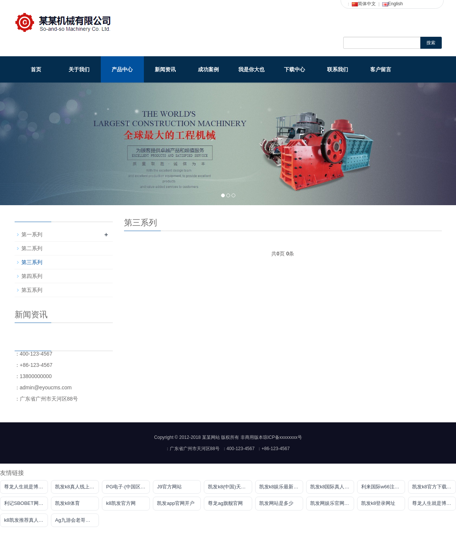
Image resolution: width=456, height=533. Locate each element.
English (392, 3)
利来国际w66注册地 (382, 486)
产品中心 (122, 69)
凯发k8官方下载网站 (434, 486)
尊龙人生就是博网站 (434, 503)
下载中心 (294, 69)
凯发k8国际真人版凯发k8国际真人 (332, 486)
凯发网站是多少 (276, 503)
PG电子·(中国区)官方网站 (128, 486)
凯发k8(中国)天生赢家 (230, 486)
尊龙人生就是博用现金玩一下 (26, 486)
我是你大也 (251, 69)
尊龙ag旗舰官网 (225, 503)
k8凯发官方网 (121, 503)
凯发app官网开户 (175, 503)
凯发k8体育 (67, 503)
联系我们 (337, 69)
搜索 (430, 42)
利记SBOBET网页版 (26, 503)
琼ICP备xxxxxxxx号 (282, 437)
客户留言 (380, 69)
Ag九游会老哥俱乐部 (77, 520)
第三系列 (31, 262)
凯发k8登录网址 (378, 503)
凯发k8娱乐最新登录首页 (281, 486)
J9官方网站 (169, 486)
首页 (36, 69)
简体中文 (364, 3)
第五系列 (31, 290)
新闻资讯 (165, 69)
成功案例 (208, 69)
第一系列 (31, 234)
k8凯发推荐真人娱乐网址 (26, 520)
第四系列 (31, 276)
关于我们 (79, 69)
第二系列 (31, 248)
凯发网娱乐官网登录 (332, 503)
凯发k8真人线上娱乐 (77, 486)
